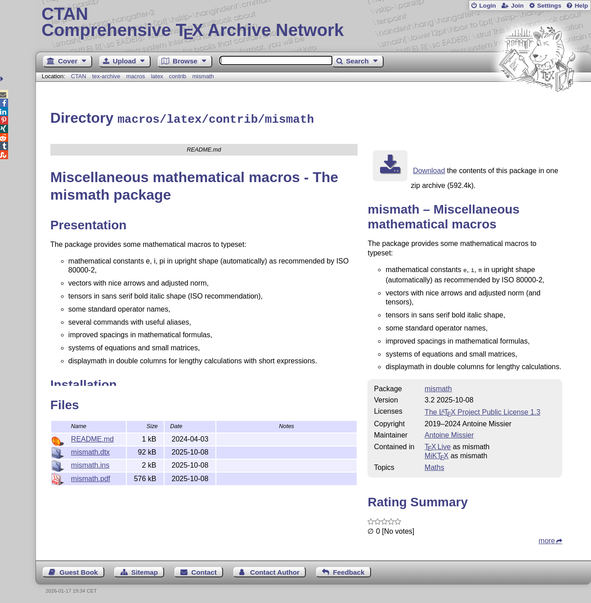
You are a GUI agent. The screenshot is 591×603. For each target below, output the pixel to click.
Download (429, 169)
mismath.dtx (90, 451)
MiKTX (436, 453)
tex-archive (106, 76)
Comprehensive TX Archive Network (313, 22)
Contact (204, 570)
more (547, 538)
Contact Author (275, 570)
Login (487, 5)
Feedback (348, 570)
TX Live (438, 444)
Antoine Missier (449, 433)
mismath (203, 76)
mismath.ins (90, 464)
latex (157, 76)
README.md (92, 438)
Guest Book (78, 570)
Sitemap (144, 570)
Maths (434, 465)
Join (517, 5)
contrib (177, 76)
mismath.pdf (90, 477)
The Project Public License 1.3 (482, 410)
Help (581, 5)
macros (135, 76)
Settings (549, 5)
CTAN (78, 76)
